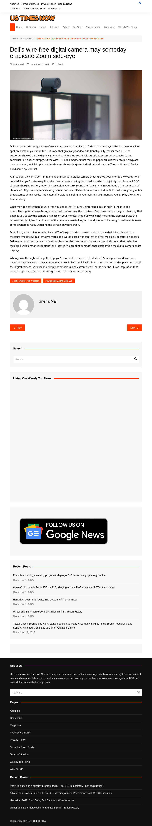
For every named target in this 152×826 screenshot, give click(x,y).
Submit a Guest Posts (34, 8)
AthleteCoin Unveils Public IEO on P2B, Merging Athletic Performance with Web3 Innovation (64, 587)
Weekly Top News (127, 27)
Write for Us (54, 8)
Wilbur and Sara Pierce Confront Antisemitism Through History (47, 611)
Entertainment (93, 27)
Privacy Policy (48, 4)
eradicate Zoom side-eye (59, 281)
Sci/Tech (77, 27)
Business (31, 27)
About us (14, 4)
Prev (17, 327)
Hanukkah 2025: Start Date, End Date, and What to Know (45, 599)
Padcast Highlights (20, 732)
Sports (66, 27)
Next (134, 327)
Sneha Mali (17, 64)
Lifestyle (54, 27)
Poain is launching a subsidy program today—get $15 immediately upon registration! (59, 575)
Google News (65, 4)
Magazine (109, 27)
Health (43, 27)
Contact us (15, 8)
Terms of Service (30, 4)
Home (19, 27)
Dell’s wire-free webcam (26, 281)
